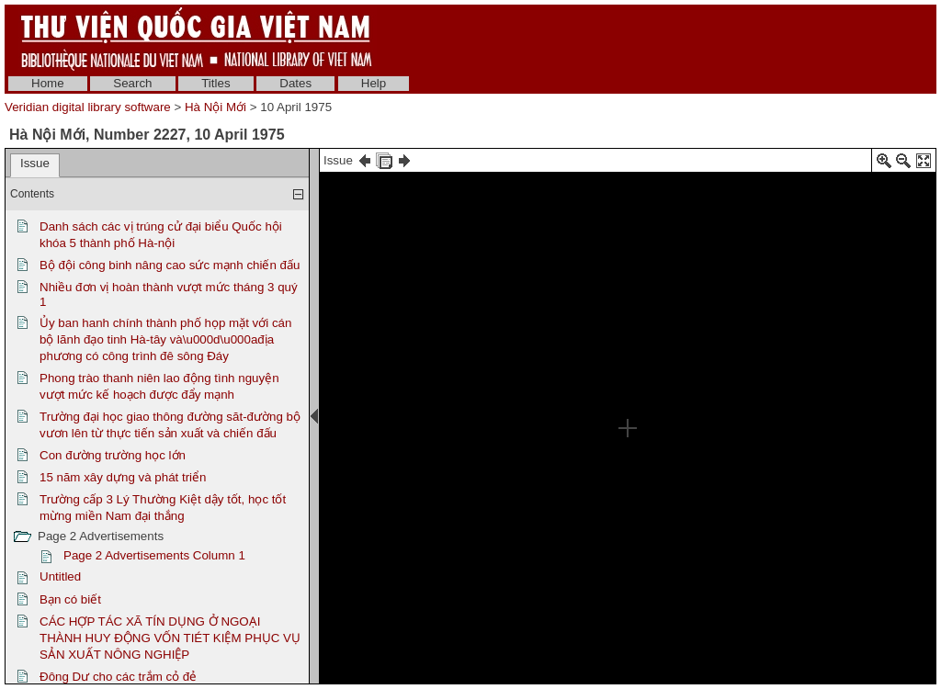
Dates (295, 83)
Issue (35, 163)
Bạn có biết (70, 599)
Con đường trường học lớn (113, 455)
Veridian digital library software (88, 107)
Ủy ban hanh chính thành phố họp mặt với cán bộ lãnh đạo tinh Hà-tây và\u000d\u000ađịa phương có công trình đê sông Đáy (165, 339)
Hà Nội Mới (215, 107)
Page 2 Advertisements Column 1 (154, 555)
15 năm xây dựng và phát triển (123, 477)
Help (373, 83)
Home (47, 83)
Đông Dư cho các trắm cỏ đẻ (118, 676)
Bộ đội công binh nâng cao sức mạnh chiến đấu (170, 265)
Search (132, 83)
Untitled (60, 576)
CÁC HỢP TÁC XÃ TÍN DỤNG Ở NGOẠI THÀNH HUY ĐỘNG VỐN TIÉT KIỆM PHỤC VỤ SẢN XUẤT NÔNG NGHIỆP (170, 638)
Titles (215, 83)
